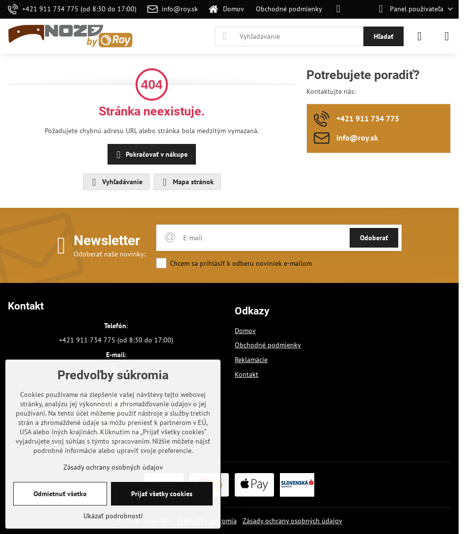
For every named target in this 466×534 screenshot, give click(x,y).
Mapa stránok (187, 182)
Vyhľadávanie (115, 182)
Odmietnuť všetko (60, 493)
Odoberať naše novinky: (109, 254)
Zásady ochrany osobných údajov (292, 520)
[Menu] (447, 36)
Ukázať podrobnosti (113, 515)
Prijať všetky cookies (161, 493)
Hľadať (383, 36)
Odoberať (374, 237)
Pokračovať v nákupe (150, 155)
